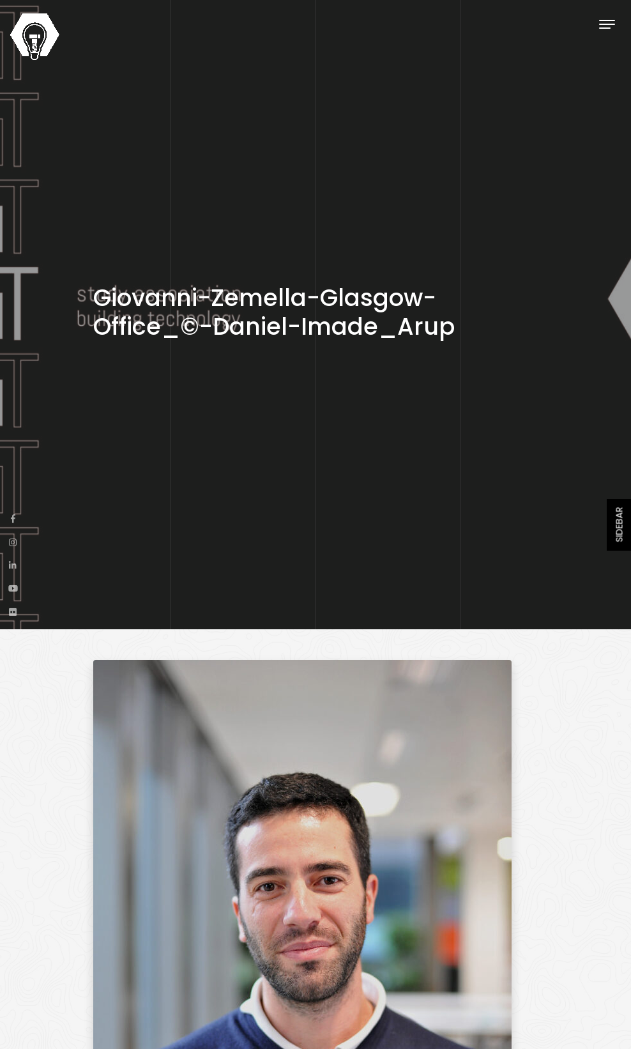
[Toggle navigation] (607, 24)
